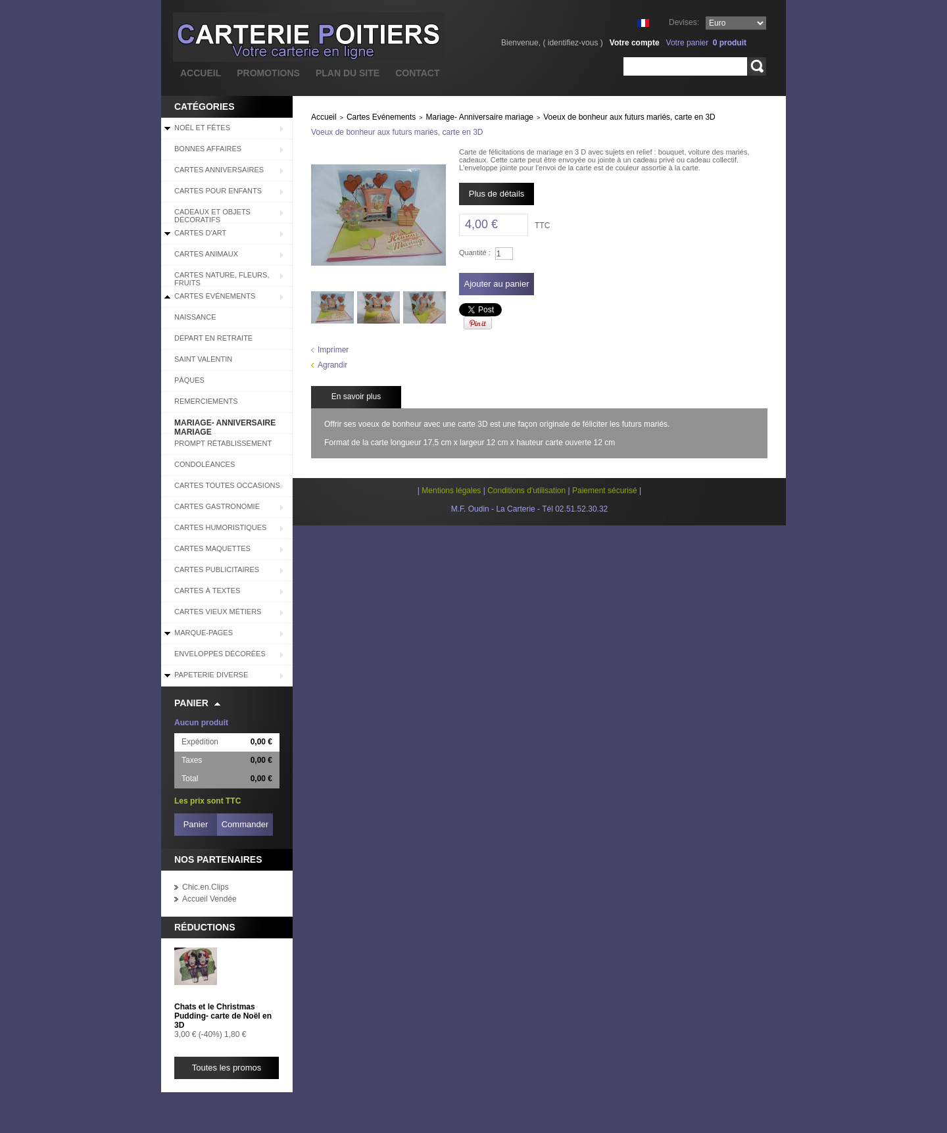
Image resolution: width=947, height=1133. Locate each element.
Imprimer (333, 349)
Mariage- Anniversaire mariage (225, 426)
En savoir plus (356, 396)
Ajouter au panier (496, 284)
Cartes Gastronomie (217, 506)
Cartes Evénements (214, 296)
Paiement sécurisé (604, 490)
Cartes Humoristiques (220, 527)
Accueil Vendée (209, 899)
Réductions (204, 927)
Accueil (324, 117)
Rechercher (756, 66)
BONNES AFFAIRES (207, 149)
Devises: (684, 22)
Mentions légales (451, 490)
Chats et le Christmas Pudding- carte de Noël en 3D (223, 1016)
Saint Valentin (203, 359)
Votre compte (635, 42)
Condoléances (204, 464)
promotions (268, 73)
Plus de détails (497, 194)
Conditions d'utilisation (526, 490)
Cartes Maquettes (212, 548)
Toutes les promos (227, 1068)
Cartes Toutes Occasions (227, 485)
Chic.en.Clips (205, 887)
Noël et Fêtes (202, 128)
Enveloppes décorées (220, 654)
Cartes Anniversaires (219, 170)
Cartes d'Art (200, 233)
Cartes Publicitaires (216, 569)
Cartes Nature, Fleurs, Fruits (221, 279)
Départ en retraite (213, 338)
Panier (191, 703)
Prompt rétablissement (223, 443)
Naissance (195, 317)
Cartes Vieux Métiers (217, 611)
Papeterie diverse (211, 675)
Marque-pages (203, 633)
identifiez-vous (573, 42)
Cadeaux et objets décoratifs (212, 216)
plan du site (347, 73)
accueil (200, 73)
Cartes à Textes (207, 590)
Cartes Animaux (206, 254)
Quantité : (475, 252)
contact (417, 73)
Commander (245, 824)
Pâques (189, 380)
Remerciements (206, 401)
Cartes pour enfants (218, 191)
